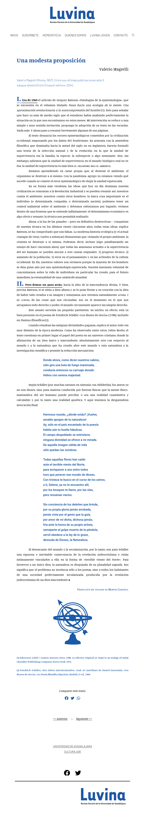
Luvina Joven (100, 35)
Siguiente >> (84, 718)
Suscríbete (30, 35)
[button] (133, 35)
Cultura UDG (72, 751)
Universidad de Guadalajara (72, 746)
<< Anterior (60, 718)
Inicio (14, 35)
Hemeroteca (52, 35)
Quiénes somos (75, 35)
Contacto (121, 35)
